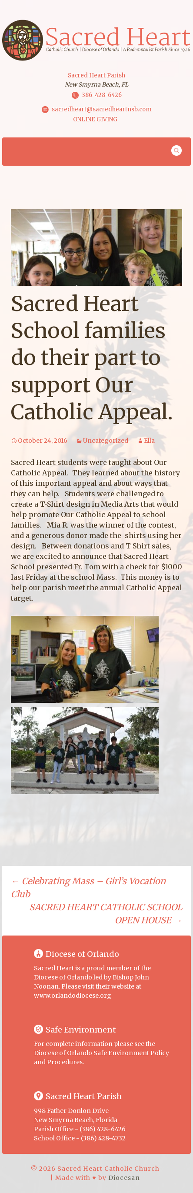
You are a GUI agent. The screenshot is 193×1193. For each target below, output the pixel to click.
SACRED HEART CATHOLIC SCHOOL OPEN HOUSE (105, 914)
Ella (149, 440)
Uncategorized (105, 440)
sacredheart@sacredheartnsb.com (102, 109)
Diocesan (124, 1178)
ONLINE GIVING (95, 119)
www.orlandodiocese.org (72, 995)
